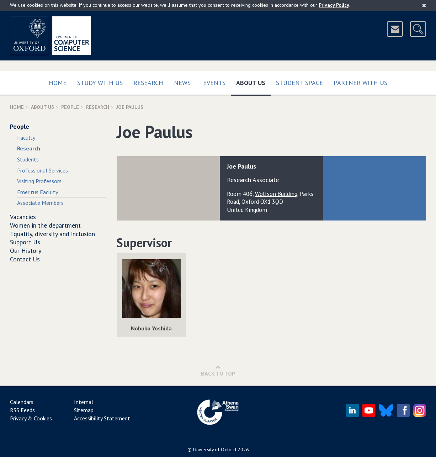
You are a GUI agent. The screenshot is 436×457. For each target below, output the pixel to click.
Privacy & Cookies (31, 418)
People (70, 107)
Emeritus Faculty (37, 192)
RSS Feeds (22, 410)
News (182, 83)
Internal (83, 401)
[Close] (424, 5)
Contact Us (25, 259)
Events (214, 83)
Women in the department (45, 225)
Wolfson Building (276, 194)
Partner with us (360, 83)
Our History (25, 250)
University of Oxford (214, 449)
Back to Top (218, 370)
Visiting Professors (39, 181)
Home (58, 83)
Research (148, 83)
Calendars (21, 401)
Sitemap (84, 410)
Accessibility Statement (102, 418)
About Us (253, 81)
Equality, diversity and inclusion (52, 234)
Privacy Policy (334, 5)
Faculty (26, 137)
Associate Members (40, 202)
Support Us (25, 242)
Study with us (100, 83)
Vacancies (23, 217)
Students (28, 159)
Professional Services (42, 170)
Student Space (299, 83)
